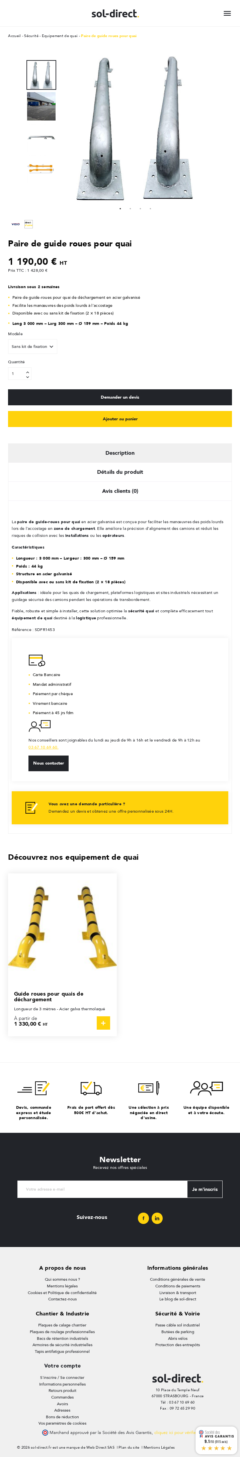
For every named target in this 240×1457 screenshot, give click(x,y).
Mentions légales (62, 1285)
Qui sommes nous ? (62, 1278)
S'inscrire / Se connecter (62, 1377)
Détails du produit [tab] (120, 471)
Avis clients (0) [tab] (120, 490)
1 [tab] (120, 208)
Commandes (62, 1396)
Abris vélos (177, 1337)
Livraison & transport (177, 1292)
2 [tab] (130, 208)
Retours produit (62, 1390)
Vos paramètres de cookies (62, 1422)
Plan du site (128, 1447)
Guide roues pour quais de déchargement (48, 996)
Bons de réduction (62, 1416)
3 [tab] (140, 208)
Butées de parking (177, 1331)
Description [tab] (120, 452)
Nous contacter (48, 762)
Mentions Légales (159, 1447)
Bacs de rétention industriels (62, 1337)
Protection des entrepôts (177, 1344)
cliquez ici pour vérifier (175, 1432)
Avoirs (62, 1403)
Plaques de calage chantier (62, 1324)
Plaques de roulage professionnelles (62, 1331)
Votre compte (62, 1365)
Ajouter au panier (120, 418)
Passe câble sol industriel (177, 1324)
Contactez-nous (62, 1298)
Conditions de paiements (177, 1285)
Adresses (62, 1409)
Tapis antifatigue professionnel (62, 1350)
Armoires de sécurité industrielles (62, 1344)
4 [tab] (150, 208)
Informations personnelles (62, 1383)
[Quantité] (19, 373)
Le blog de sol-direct (177, 1298)
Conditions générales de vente (177, 1278)
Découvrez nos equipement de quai (73, 856)
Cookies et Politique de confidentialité (62, 1292)
